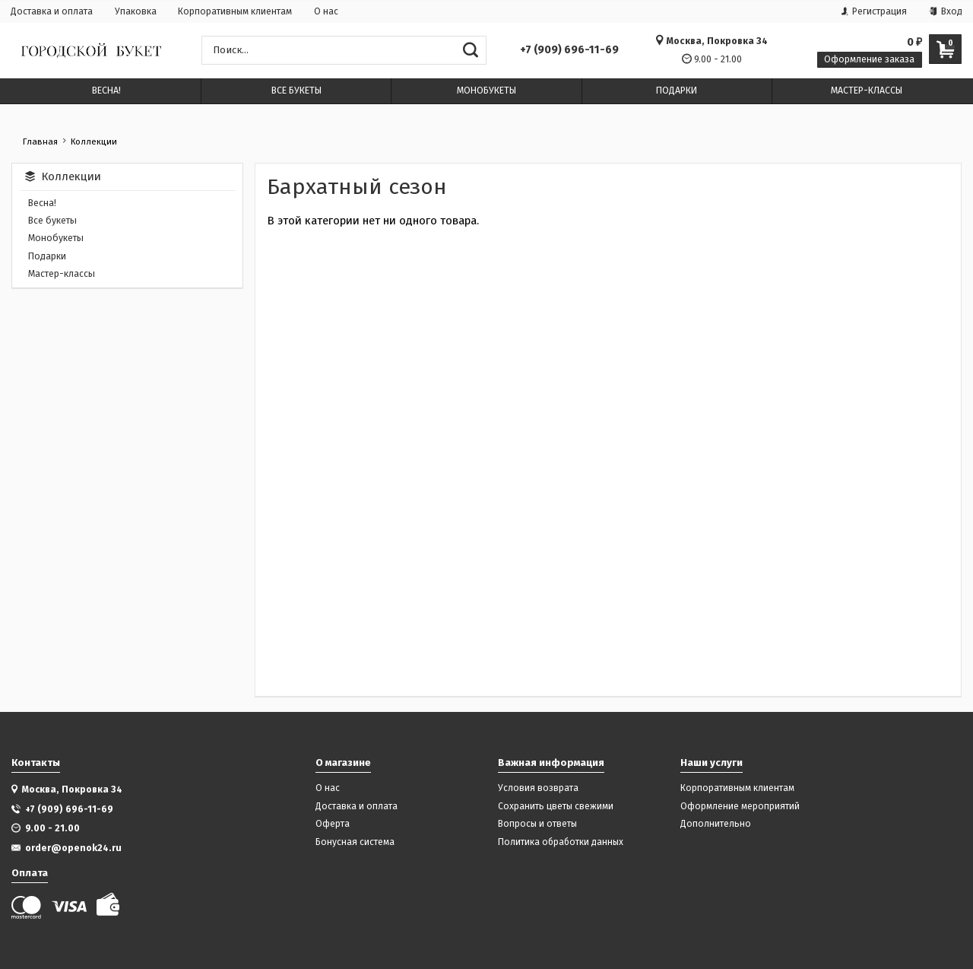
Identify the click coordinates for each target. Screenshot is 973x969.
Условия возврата (538, 788)
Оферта (332, 824)
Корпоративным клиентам (235, 11)
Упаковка (136, 11)
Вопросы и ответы (537, 824)
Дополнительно (715, 824)
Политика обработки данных (560, 842)
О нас (326, 11)
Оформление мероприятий (740, 807)
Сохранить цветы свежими (555, 807)
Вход (945, 11)
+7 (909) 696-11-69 (569, 50)
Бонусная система (355, 842)
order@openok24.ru (73, 847)
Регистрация (874, 11)
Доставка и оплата (52, 11)
